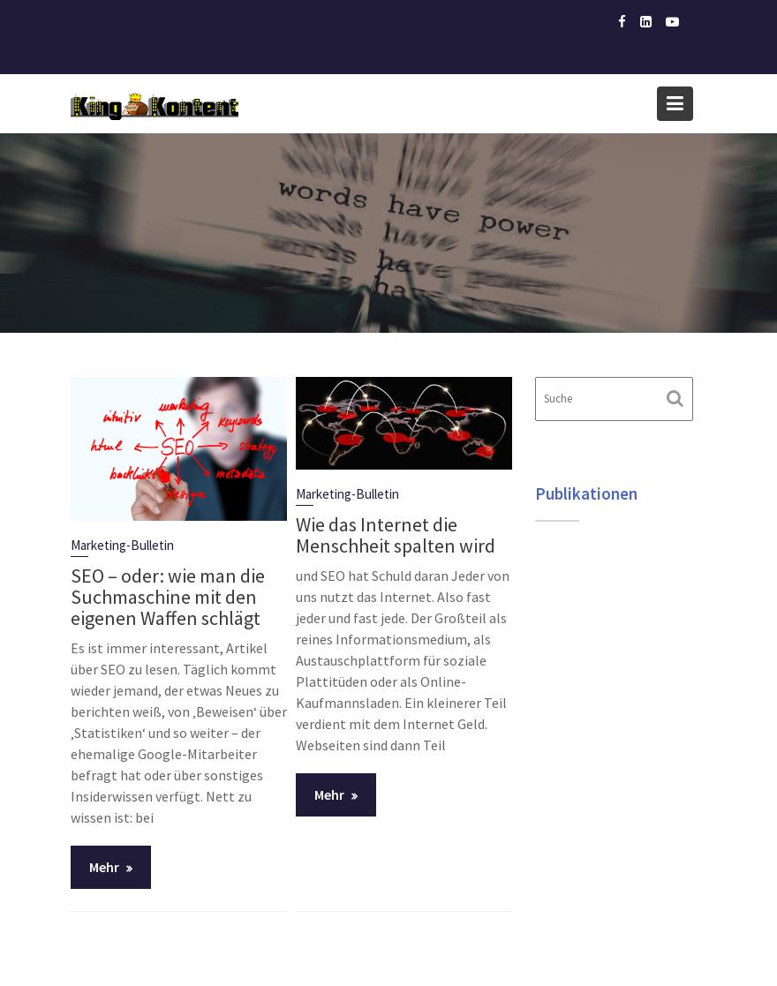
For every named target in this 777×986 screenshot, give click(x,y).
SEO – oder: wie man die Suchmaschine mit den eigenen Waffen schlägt (168, 596)
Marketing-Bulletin (122, 545)
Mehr (104, 867)
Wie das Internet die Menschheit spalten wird (395, 535)
